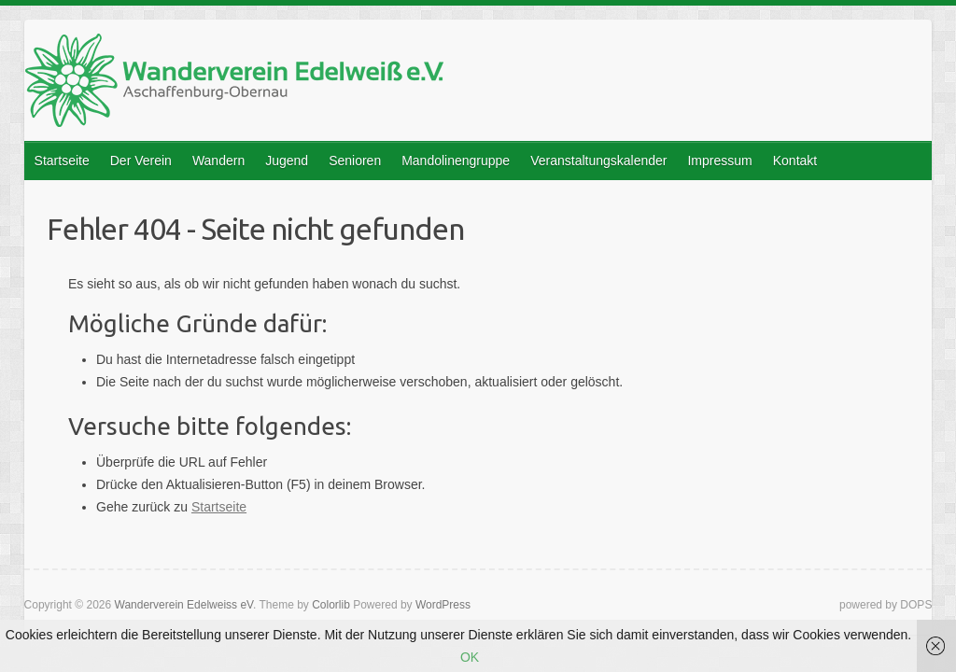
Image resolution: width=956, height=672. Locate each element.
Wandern (218, 160)
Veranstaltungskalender (598, 160)
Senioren (355, 160)
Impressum (719, 160)
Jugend (286, 160)
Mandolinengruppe (455, 160)
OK (469, 657)
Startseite (62, 160)
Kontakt (795, 160)
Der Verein (141, 160)
